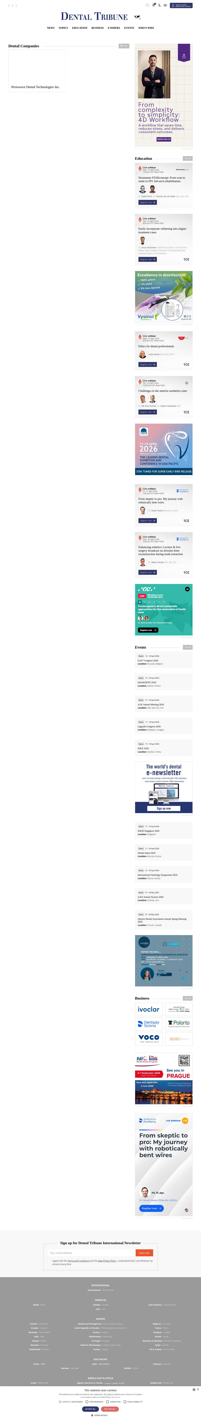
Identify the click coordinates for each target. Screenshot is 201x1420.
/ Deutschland (39, 1332)
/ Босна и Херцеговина (100, 1323)
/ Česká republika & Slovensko (100, 1328)
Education (79, 28)
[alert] (100, 1403)
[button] (100, 1415)
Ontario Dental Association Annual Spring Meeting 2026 (162, 920)
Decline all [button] (110, 1409)
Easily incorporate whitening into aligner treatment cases (162, 230)
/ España (162, 1345)
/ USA (100, 1309)
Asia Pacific (100, 1359)
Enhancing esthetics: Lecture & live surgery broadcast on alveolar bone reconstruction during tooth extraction (160, 550)
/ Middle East (162, 1383)
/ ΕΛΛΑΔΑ (100, 1332)
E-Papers (114, 28)
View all (188, 158)
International (100, 1285)
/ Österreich (39, 1323)
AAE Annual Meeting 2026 (151, 704)
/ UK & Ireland (161, 1349)
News (50, 28)
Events (129, 28)
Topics (63, 28)
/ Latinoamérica (162, 1304)
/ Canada (100, 1304)
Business (98, 28)
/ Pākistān (162, 1364)
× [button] (198, 1389)
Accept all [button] (90, 1409)
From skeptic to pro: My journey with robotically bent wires (160, 500)
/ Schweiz (39, 1349)
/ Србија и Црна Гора (100, 1345)
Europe (100, 1318)
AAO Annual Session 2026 (151, 897)
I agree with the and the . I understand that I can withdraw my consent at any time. (102, 1262)
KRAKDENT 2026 (147, 682)
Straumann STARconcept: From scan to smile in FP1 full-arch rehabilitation (161, 179)
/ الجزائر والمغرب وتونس (100, 1383)
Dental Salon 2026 (146, 853)
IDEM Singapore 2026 (148, 831)
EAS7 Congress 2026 (148, 660)
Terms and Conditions (78, 1260)
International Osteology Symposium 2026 (158, 875)
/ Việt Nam (70, 1368)
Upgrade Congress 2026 (149, 726)
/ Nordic (162, 1336)
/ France (162, 1328)
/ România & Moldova (162, 1340)
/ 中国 (39, 1364)
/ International (100, 1290)
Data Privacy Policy (107, 1260)
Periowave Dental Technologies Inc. (35, 87)
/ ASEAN (131, 1368)
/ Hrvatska (39, 1328)
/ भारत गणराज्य (100, 1364)
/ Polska (39, 1340)
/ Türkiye (100, 1349)
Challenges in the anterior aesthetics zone (162, 390)
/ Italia (39, 1336)
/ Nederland (100, 1336)
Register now (147, 202)
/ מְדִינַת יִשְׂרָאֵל (39, 1383)
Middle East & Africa (100, 1378)
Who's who (146, 28)
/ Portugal (100, 1340)
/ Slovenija (39, 1345)
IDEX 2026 (143, 748)
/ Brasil (39, 1304)
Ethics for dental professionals (156, 346)
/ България (162, 1323)
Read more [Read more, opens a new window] (115, 1397)
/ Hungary (161, 1332)
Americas (100, 1300)
